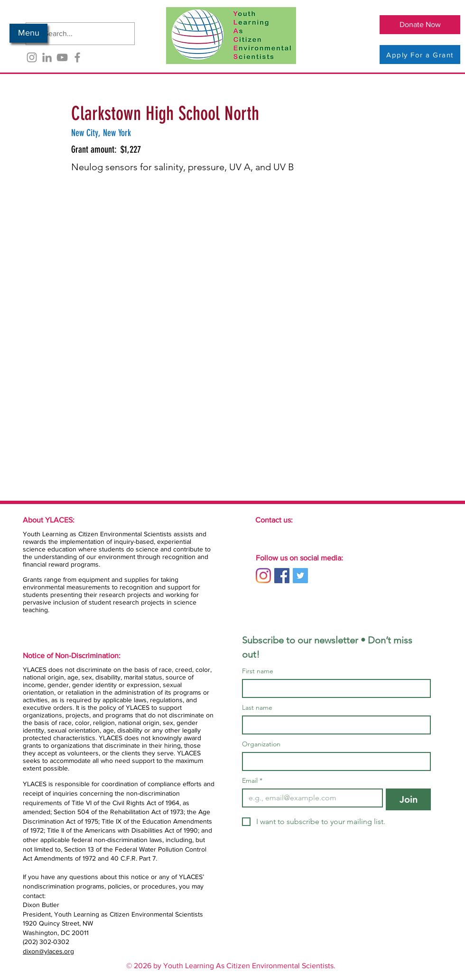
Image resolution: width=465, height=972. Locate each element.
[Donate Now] (420, 24)
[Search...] (79, 34)
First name (257, 671)
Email (252, 781)
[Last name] (333, 725)
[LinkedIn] (47, 57)
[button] (28, 33)
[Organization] (333, 761)
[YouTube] (62, 57)
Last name (257, 708)
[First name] (333, 688)
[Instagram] (31, 57)
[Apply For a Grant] (420, 54)
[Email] (309, 798)
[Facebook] (77, 57)
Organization (261, 744)
